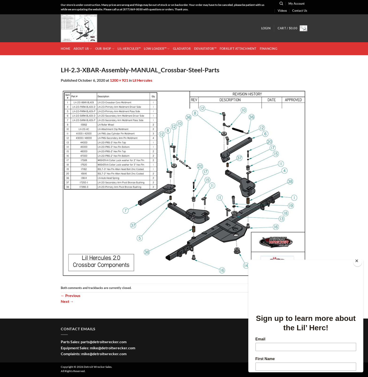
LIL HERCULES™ (129, 48)
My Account (296, 3)
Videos (282, 10)
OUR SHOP (105, 48)
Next (67, 301)
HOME (65, 48)
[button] (266, 28)
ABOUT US (82, 48)
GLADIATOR (182, 48)
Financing (268, 48)
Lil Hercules (142, 80)
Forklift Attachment (238, 48)
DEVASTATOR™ (205, 48)
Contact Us (299, 10)
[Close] (357, 261)
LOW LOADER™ (156, 48)
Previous (70, 295)
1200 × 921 (119, 80)
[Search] (281, 3)
